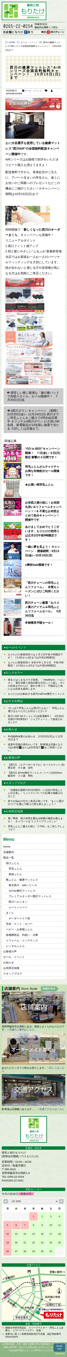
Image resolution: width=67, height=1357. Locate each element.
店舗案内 (8, 852)
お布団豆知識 (11, 967)
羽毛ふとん (15, 868)
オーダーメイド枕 (19, 918)
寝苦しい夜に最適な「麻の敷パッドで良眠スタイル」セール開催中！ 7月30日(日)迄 (33, 396)
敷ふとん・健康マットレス (22, 879)
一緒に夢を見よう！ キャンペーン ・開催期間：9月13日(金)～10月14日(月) (42, 551)
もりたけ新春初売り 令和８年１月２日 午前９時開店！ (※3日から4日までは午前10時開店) (36, 664)
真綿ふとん (15, 874)
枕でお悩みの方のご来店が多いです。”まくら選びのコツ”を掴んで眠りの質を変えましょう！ (36, 802)
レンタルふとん (15, 945)
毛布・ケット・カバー (19, 923)
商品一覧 (8, 857)
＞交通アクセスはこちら (50, 1109)
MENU (59, 8)
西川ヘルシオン (18, 901)
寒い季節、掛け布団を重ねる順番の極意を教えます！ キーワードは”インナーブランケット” (35, 820)
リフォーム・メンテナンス (22, 940)
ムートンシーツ (18, 907)
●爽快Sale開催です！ (39, 564)
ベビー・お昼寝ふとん (19, 929)
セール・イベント (33, 90)
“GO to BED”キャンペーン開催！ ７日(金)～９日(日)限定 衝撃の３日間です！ (42, 453)
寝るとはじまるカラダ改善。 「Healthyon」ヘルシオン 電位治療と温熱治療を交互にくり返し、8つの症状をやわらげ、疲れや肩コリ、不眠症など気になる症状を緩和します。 (36, 684)
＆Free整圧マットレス (22, 890)
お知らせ (8, 962)
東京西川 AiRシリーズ (23, 885)
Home (6, 846)
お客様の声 (10, 951)
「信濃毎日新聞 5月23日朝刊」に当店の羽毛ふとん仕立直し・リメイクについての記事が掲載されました (35, 793)
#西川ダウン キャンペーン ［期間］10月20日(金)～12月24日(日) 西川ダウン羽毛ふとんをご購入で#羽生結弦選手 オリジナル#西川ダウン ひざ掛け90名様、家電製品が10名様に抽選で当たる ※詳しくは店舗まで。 (33, 419)
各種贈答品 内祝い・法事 (22, 934)
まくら (10, 912)
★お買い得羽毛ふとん (39, 484)
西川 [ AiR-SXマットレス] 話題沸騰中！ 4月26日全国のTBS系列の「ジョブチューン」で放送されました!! (36, 719)
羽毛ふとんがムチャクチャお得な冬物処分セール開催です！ (42, 471)
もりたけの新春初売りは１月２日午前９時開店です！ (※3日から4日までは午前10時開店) (35, 656)
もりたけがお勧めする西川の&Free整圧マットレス (36, 693)
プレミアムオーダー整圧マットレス (30, 896)
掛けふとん (12, 863)
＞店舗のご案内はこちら (20, 1029)
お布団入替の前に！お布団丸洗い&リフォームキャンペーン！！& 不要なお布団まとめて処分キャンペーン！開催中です (43, 511)
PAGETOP (59, 1347)
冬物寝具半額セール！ (39, 622)
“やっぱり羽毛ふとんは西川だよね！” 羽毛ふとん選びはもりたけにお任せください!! (36, 710)
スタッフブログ (12, 973)
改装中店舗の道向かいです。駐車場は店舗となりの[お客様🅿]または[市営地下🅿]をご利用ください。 (35, 747)
